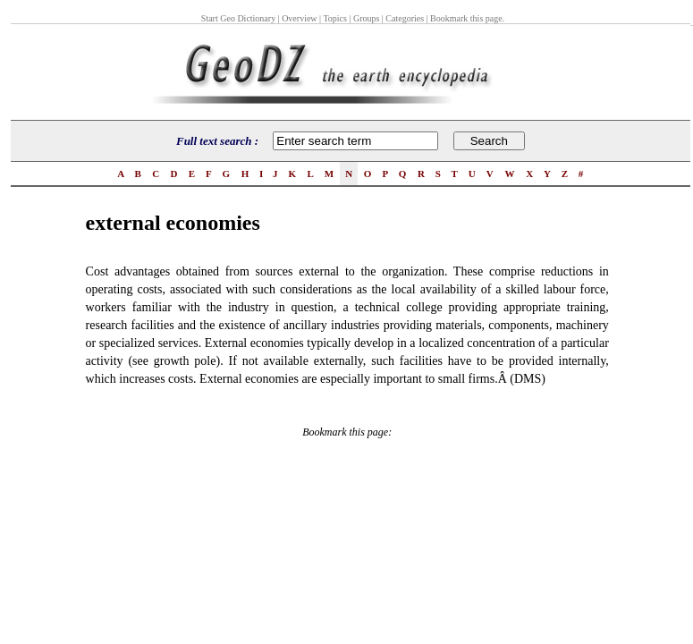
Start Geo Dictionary (238, 18)
